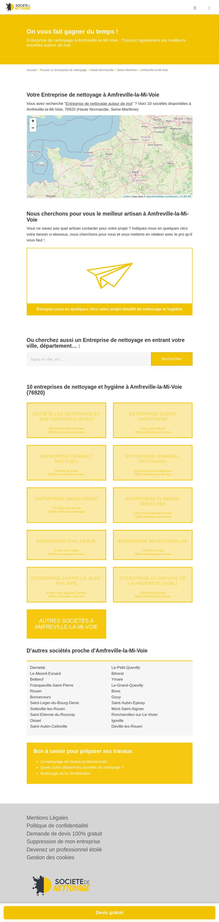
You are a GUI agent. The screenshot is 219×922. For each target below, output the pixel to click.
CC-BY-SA (185, 196)
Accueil (31, 70)
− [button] (32, 128)
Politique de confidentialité (57, 826)
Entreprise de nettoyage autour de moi (99, 103)
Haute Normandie (102, 70)
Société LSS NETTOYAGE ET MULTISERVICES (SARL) (66, 416)
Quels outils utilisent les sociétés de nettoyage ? (82, 766)
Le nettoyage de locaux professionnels (74, 760)
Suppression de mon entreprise (63, 842)
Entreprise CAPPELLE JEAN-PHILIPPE (66, 581)
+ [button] (32, 121)
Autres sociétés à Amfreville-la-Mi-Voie (66, 623)
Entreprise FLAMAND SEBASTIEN (152, 501)
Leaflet (126, 196)
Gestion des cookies (50, 857)
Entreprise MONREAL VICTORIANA (153, 459)
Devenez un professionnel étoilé (64, 850)
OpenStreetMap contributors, (162, 196)
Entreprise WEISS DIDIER (66, 498)
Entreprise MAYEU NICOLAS (152, 540)
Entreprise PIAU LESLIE (66, 540)
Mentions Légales (47, 818)
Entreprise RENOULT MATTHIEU (66, 459)
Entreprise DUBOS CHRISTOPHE (152, 416)
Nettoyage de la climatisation (66, 771)
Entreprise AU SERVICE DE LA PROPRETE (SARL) (153, 581)
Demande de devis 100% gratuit (64, 834)
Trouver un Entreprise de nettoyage (63, 70)
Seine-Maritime (127, 70)
